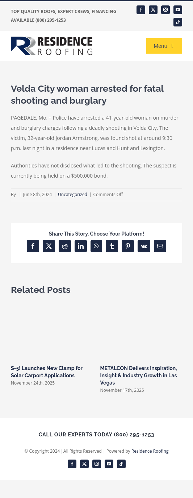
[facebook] (141, 9)
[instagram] (165, 9)
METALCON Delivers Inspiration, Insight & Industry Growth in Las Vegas (138, 375)
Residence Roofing (150, 451)
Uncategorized (72, 194)
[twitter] (153, 9)
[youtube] (177, 9)
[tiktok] (177, 22)
